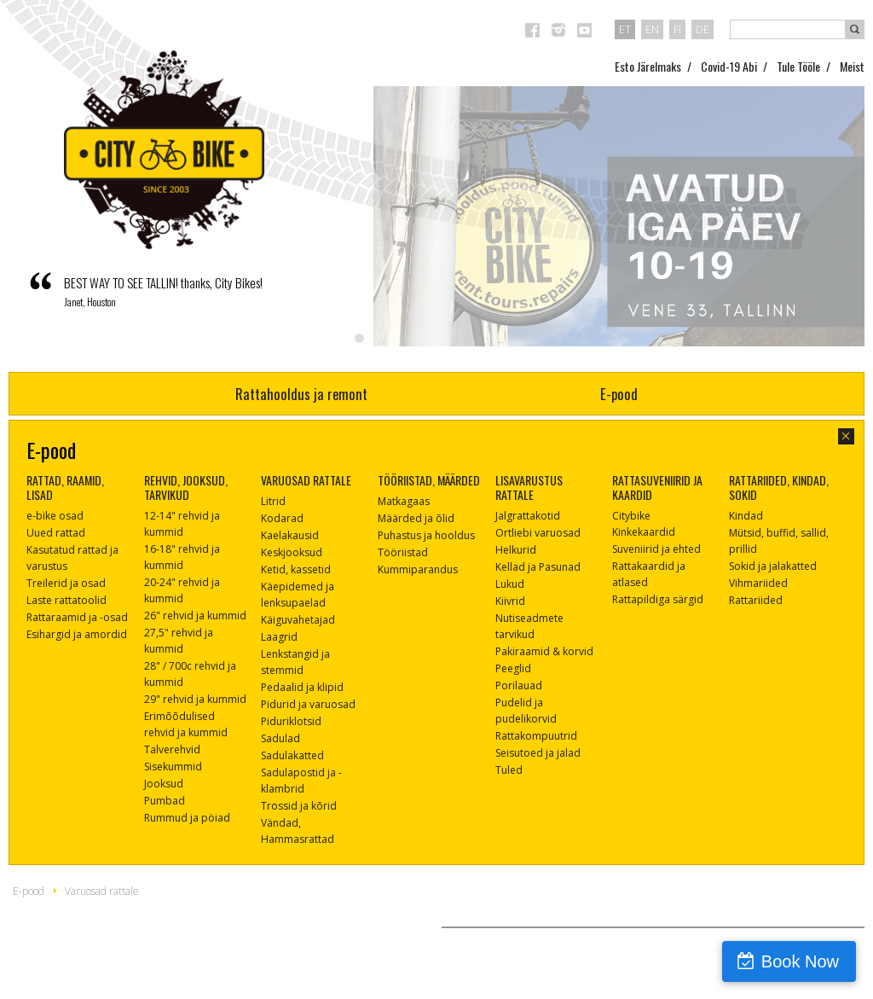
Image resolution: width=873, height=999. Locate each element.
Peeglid (513, 668)
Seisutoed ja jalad (538, 753)
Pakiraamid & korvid (544, 651)
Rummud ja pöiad (187, 817)
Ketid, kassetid (296, 569)
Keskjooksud (291, 552)
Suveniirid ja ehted (656, 549)
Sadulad (280, 738)
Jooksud (163, 783)
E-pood (619, 393)
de (702, 29)
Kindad (746, 515)
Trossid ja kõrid (299, 806)
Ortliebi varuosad (538, 533)
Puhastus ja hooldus (426, 535)
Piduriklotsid (291, 721)
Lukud (509, 584)
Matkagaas (404, 501)
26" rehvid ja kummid (195, 615)
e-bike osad (55, 515)
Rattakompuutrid (536, 736)
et (625, 29)
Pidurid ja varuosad (308, 704)
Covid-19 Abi (729, 66)
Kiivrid (510, 601)
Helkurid (515, 550)
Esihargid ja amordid (76, 634)
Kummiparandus (418, 569)
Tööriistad (403, 552)
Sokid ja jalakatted (773, 566)
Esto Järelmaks (648, 66)
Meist (852, 66)
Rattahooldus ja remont (301, 393)
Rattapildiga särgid (657, 599)
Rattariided (756, 600)
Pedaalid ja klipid (302, 687)
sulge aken (846, 436)
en (652, 29)
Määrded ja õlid (416, 518)
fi (677, 29)
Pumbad (164, 800)
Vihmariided (758, 583)
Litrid (273, 501)
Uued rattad (55, 533)
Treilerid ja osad (66, 583)
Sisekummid (173, 766)
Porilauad (518, 685)
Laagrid (279, 637)
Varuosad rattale (102, 891)
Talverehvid (172, 749)
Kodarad (282, 518)
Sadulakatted (292, 755)
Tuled (509, 770)
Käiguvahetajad (298, 620)
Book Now (800, 961)
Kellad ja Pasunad (538, 567)
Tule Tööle (798, 66)
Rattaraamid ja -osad (77, 617)
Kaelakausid (290, 535)
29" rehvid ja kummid (195, 699)
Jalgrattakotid (527, 515)
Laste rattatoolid (66, 600)
